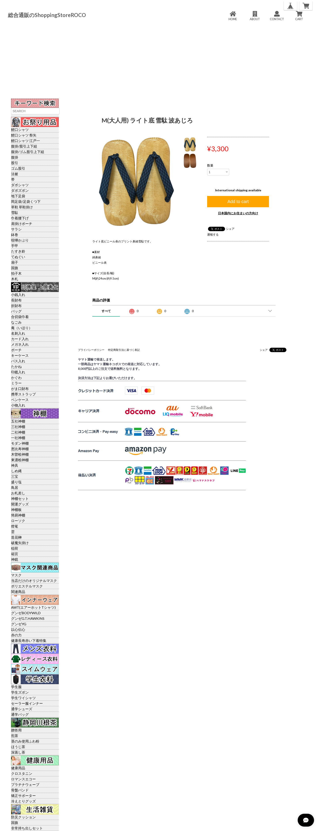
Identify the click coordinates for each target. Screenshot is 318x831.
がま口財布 (20, 388)
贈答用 (16, 730)
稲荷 (14, 548)
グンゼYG (18, 624)
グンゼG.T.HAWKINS (27, 618)
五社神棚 (18, 421)
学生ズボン (20, 692)
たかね (16, 366)
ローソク (18, 520)
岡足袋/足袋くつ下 (26, 201)
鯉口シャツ (20, 129)
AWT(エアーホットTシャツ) (33, 607)
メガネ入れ (20, 344)
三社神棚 (18, 426)
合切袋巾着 (20, 317)
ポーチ (16, 350)
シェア (230, 228)
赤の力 (16, 635)
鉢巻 (14, 234)
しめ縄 (16, 471)
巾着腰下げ (20, 218)
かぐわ (16, 377)
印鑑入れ (18, 372)
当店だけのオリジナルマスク (34, 580)
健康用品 (18, 768)
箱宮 (14, 554)
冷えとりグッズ (23, 801)
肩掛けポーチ (21, 223)
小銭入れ (18, 294)
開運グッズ (20, 504)
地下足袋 (18, 196)
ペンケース (20, 399)
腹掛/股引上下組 (24, 146)
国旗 (14, 268)
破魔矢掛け (20, 543)
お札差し (18, 493)
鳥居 (14, 487)
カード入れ (20, 339)
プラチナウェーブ (25, 784)
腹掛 (14, 157)
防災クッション (23, 817)
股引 (14, 163)
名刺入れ (18, 333)
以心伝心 (18, 629)
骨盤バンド (20, 790)
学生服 (16, 687)
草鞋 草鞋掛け (22, 207)
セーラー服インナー (27, 703)
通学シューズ (21, 709)
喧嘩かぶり (20, 240)
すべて (106, 311)
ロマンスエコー (23, 779)
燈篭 (14, 526)
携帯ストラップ (23, 394)
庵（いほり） (21, 328)
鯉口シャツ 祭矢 (23, 135)
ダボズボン (20, 190)
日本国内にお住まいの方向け (238, 213)
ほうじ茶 (18, 747)
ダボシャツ (20, 185)
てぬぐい (18, 257)
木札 (14, 279)
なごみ (16, 322)
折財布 (16, 305)
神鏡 (14, 559)
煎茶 (14, 735)
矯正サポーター (23, 795)
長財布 (16, 300)
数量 (210, 165)
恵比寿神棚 (20, 449)
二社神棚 (18, 432)
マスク (16, 575)
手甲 (14, 246)
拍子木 (16, 273)
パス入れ (18, 361)
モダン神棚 (20, 443)
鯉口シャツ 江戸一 (25, 140)
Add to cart (238, 201)
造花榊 (16, 537)
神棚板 (16, 509)
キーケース (20, 355)
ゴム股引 (18, 168)
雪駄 (14, 212)
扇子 (14, 262)
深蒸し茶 (18, 752)
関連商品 (18, 591)
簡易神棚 (18, 515)
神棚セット (20, 498)
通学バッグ (20, 714)
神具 (14, 465)
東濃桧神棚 (20, 460)
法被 (14, 174)
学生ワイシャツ (23, 698)
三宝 (14, 476)
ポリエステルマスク (27, 586)
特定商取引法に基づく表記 (124, 349)
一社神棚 (18, 438)
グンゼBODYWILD (26, 613)
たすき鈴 (18, 251)
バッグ (16, 311)
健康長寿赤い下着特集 (28, 640)
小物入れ (18, 405)
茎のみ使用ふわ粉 (25, 741)
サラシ (16, 229)
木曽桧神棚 (20, 454)
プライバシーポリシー (91, 349)
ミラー (16, 383)
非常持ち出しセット (27, 828)
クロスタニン (21, 773)
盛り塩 (16, 482)
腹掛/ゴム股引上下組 (27, 152)
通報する (213, 234)
